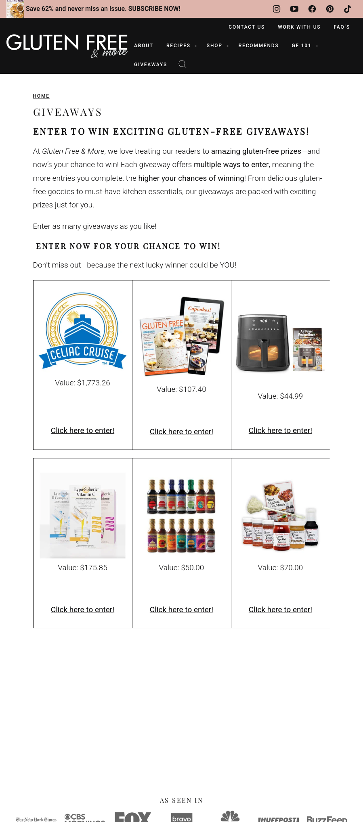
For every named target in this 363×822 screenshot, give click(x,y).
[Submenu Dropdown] (195, 46)
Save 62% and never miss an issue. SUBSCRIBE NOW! (103, 9)
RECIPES (178, 45)
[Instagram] (276, 9)
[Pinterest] (330, 9)
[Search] (182, 64)
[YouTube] (294, 9)
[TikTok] (348, 9)
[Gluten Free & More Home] (67, 46)
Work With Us (299, 27)
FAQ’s (342, 27)
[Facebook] (312, 9)
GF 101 (302, 45)
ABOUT (143, 45)
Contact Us (247, 27)
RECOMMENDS (259, 45)
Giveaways (150, 64)
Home (41, 96)
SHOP (214, 45)
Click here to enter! (82, 430)
